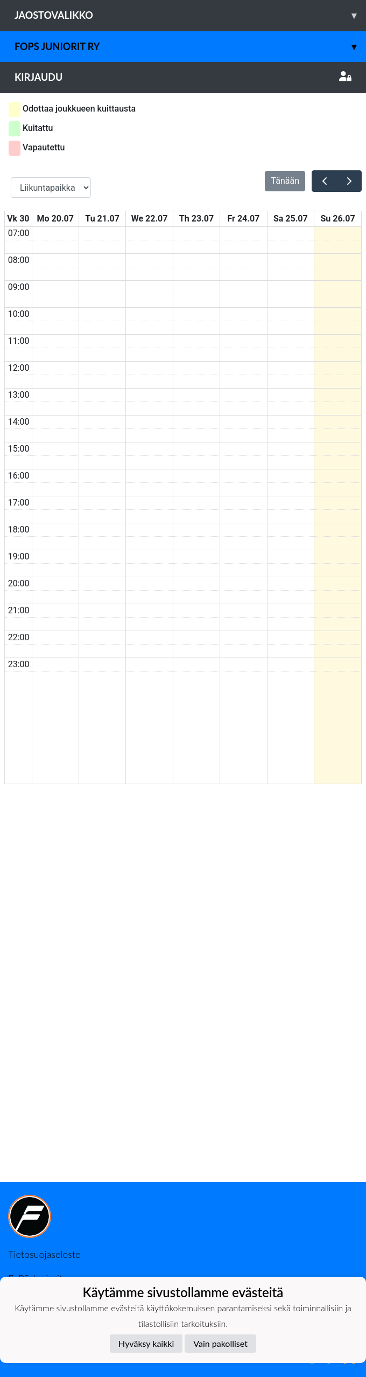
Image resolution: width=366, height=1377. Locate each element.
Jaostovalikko (190, 15)
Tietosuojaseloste (44, 1254)
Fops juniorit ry (190, 46)
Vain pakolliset (220, 1343)
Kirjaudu (183, 77)
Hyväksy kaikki (146, 1343)
